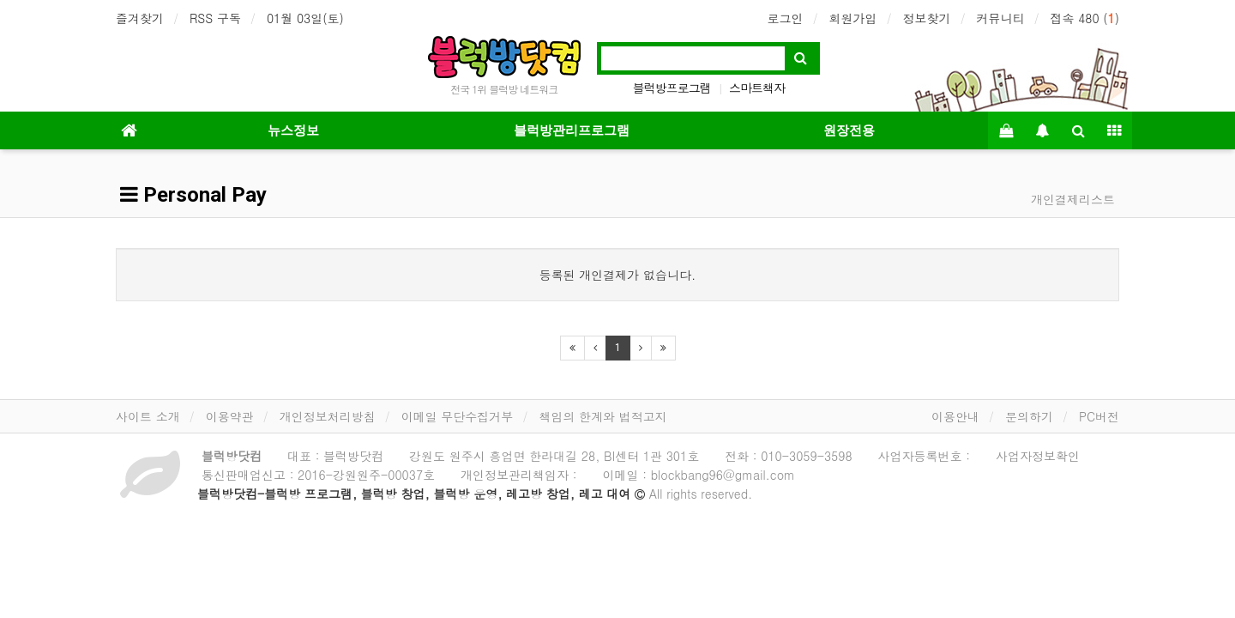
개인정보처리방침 (328, 416)
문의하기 (1029, 416)
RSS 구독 (215, 18)
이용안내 (955, 416)
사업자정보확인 (1038, 455)
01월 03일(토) (305, 18)
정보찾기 (926, 18)
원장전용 (849, 130)
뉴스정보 (293, 130)
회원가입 (852, 18)
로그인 (785, 18)
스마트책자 (757, 87)
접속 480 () (1084, 18)
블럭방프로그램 (672, 87)
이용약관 (230, 416)
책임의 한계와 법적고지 (602, 416)
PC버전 (1099, 416)
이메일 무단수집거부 (457, 416)
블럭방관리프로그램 (572, 130)
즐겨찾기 (140, 18)
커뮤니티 (1000, 18)
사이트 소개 (148, 416)
